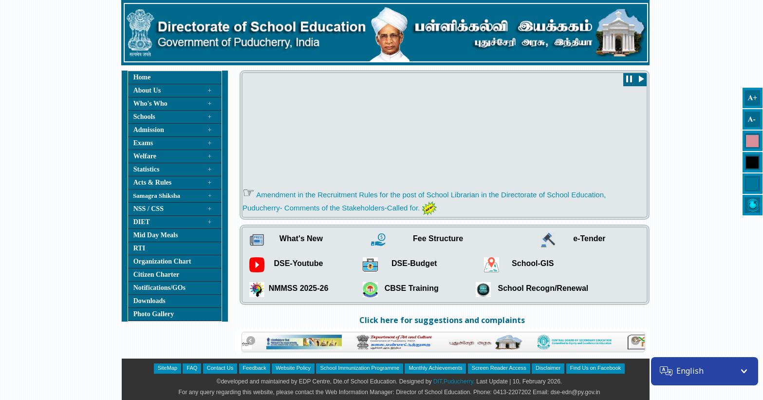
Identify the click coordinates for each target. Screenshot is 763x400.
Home (142, 77)
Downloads (149, 301)
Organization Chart (162, 261)
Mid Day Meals (155, 235)
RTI (139, 248)
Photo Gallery (153, 314)
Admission (148, 129)
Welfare (144, 156)
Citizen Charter (156, 274)
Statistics (146, 169)
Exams (143, 143)
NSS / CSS (148, 208)
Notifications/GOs (159, 287)
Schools (144, 116)
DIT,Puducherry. (454, 381)
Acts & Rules (152, 182)
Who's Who (150, 103)
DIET (141, 222)
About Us (147, 90)
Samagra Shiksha (156, 195)
